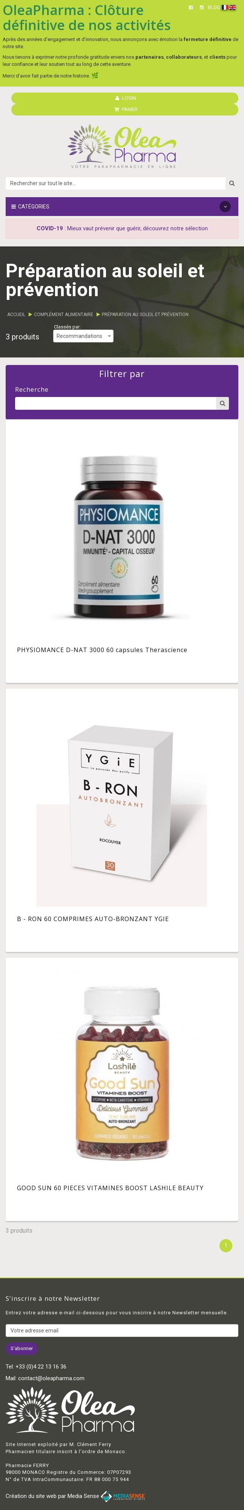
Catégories (121, 206)
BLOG (214, 7)
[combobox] (83, 336)
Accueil (16, 314)
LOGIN (125, 98)
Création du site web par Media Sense (75, 1496)
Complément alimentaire (63, 314)
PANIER (126, 109)
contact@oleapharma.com (51, 1378)
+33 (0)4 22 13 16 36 (40, 1366)
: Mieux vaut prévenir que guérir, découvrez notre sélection (122, 228)
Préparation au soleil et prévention (145, 314)
